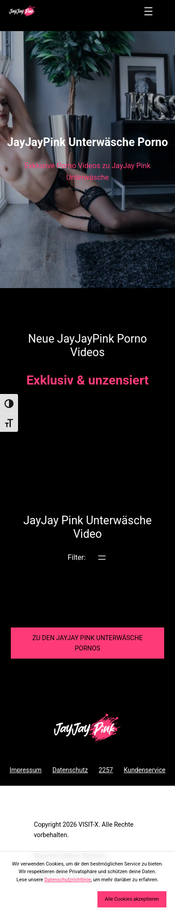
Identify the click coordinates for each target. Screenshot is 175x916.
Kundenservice (145, 770)
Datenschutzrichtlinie (67, 880)
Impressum (25, 770)
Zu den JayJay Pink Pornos (87, 643)
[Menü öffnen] (148, 11)
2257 (106, 770)
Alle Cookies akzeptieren (132, 899)
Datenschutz (70, 770)
